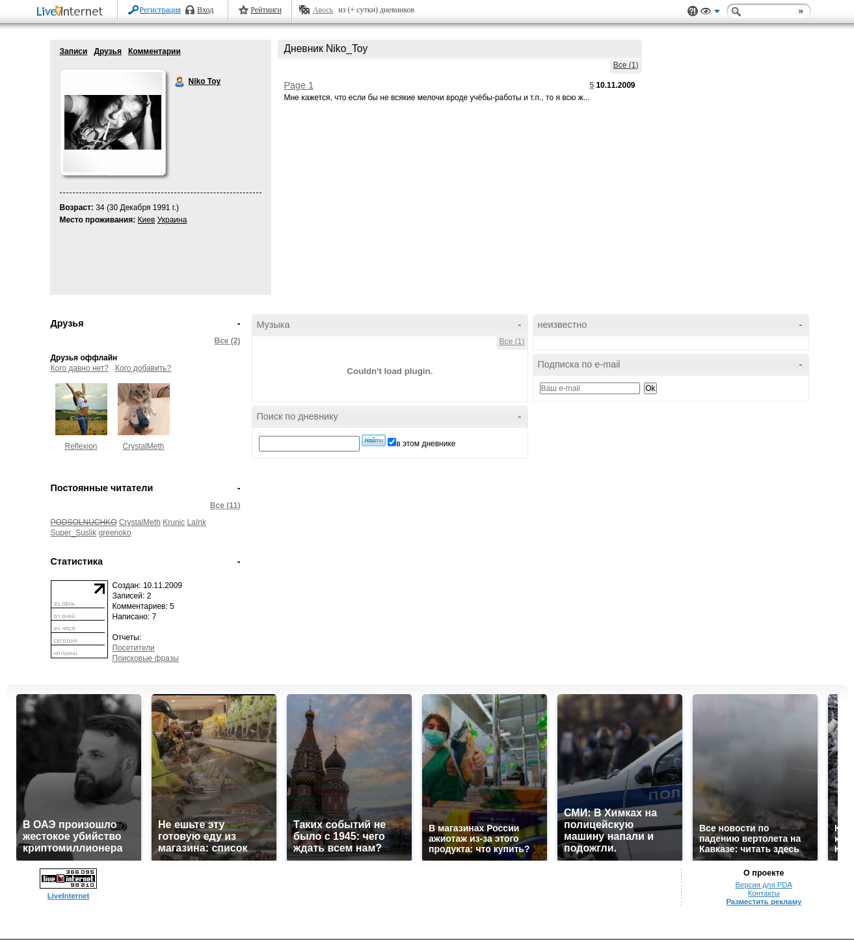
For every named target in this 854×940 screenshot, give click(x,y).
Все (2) (227, 340)
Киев (146, 219)
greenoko (115, 532)
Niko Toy (180, 82)
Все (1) (626, 65)
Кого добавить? (143, 368)
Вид (710, 13)
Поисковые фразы (146, 658)
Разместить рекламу (763, 902)
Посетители (134, 647)
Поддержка (692, 11)
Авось (323, 9)
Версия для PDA (763, 885)
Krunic (174, 522)
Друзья (108, 51)
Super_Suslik (74, 532)
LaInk (196, 522)
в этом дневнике (425, 443)
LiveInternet (72, 12)
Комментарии (154, 51)
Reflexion (80, 446)
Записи (74, 51)
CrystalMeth (143, 446)
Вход (205, 9)
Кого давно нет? (80, 368)
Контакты (764, 893)
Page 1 (299, 85)
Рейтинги (266, 9)
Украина (172, 219)
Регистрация (160, 9)
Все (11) (225, 505)
